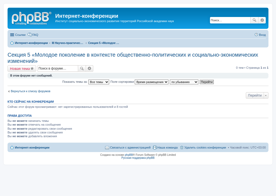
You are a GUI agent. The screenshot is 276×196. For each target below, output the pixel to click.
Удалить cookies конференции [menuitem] (205, 147)
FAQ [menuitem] (35, 34)
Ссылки (20, 34)
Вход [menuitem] (262, 34)
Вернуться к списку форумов (30, 91)
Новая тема (20, 68)
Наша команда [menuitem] (167, 147)
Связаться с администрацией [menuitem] (130, 147)
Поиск (254, 20)
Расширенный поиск (262, 20)
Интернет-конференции (32, 147)
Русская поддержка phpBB (137, 157)
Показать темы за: (85, 81)
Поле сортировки (139, 81)
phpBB (129, 154)
